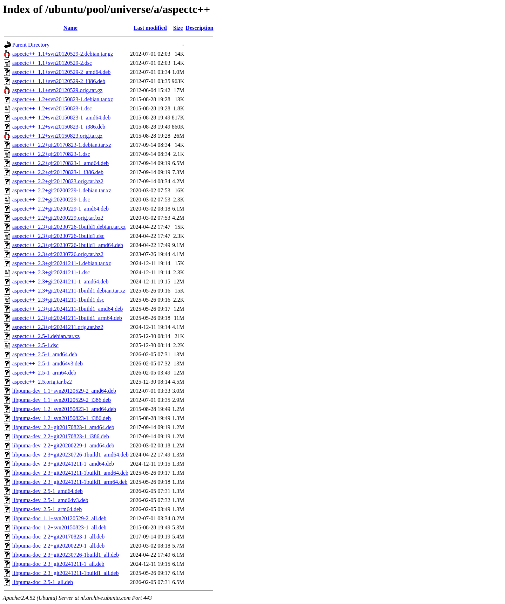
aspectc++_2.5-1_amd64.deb (44, 354)
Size (178, 28)
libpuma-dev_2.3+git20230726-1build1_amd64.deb (70, 455)
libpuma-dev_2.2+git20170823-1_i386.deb (60, 436)
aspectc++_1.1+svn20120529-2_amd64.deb (61, 72)
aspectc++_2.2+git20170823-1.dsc (51, 154)
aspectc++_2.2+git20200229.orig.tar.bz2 (57, 218)
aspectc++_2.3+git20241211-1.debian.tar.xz (61, 263)
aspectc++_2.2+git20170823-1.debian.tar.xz (61, 145)
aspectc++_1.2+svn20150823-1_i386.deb (58, 127)
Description (199, 28)
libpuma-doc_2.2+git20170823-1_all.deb (58, 537)
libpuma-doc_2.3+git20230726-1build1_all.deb (65, 555)
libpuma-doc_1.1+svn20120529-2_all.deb (59, 518)
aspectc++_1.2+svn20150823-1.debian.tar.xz (62, 99)
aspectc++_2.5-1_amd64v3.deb (47, 363)
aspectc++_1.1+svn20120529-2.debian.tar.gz (62, 54)
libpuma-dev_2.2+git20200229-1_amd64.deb (63, 445)
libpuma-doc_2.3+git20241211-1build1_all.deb (65, 573)
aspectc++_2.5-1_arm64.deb (44, 373)
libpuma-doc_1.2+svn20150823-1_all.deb (59, 527)
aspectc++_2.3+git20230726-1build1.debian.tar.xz (69, 227)
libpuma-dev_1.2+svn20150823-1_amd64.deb (64, 409)
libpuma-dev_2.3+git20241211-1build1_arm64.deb (69, 482)
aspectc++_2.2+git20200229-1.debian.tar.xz (61, 190)
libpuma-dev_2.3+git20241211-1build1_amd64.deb (70, 473)
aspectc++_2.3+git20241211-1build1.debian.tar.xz (68, 291)
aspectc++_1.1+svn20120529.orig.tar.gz (57, 90)
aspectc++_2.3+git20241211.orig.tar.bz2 (57, 327)
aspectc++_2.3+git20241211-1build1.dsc (58, 300)
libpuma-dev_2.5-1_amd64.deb (47, 491)
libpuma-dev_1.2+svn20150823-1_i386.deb (61, 418)
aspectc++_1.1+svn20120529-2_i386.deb (58, 81)
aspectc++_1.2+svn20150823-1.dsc (52, 108)
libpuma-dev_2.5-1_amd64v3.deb (50, 500)
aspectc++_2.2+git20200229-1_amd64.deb (60, 209)
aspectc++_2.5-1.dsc (35, 345)
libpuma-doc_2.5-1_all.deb (42, 582)
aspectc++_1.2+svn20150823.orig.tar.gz (57, 136)
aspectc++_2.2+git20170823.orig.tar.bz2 (57, 181)
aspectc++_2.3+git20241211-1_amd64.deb (60, 281)
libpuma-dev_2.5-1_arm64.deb (47, 509)
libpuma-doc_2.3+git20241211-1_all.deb (58, 564)
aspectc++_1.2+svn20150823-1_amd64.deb (61, 118)
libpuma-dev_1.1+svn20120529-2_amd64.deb (64, 391)
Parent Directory (30, 45)
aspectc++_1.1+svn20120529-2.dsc (52, 63)
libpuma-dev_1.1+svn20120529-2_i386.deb (61, 400)
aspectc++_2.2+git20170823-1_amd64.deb (60, 163)
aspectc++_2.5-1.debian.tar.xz (46, 336)
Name (70, 28)
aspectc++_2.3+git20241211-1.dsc (51, 272)
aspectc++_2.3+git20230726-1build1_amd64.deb (67, 245)
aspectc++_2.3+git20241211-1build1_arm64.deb (67, 318)
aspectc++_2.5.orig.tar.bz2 (42, 382)
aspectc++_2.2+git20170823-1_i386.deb (57, 172)
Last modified (150, 28)
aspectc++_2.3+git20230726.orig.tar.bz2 (57, 254)
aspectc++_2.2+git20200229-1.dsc (51, 200)
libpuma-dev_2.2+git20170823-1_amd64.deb (63, 427)
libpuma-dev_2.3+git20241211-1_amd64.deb (63, 464)
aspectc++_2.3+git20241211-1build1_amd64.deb (67, 309)
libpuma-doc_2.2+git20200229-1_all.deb (58, 546)
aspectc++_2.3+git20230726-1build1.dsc (58, 236)
